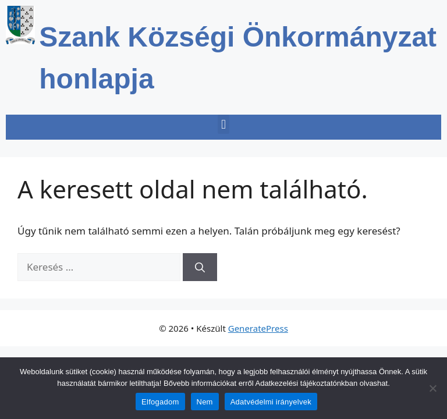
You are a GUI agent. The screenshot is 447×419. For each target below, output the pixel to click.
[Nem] (432, 388)
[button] (223, 124)
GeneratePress (258, 328)
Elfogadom (160, 401)
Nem (205, 401)
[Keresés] (200, 267)
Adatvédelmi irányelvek (270, 401)
